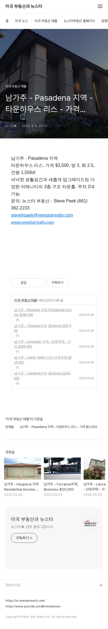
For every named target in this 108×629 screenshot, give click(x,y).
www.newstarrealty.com (32, 222)
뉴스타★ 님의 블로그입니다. (32, 527)
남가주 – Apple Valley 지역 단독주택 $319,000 (43, 360)
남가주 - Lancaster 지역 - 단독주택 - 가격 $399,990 (42, 344)
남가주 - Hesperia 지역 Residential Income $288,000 (43, 312)
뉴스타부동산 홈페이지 (79, 21)
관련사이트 (13, 585)
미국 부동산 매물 (46, 21)
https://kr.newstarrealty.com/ (25, 600)
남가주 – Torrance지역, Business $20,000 (42, 328)
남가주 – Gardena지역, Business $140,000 (42, 375)
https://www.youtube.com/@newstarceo (32, 606)
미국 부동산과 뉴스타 (23, 6)
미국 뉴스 (21, 21)
